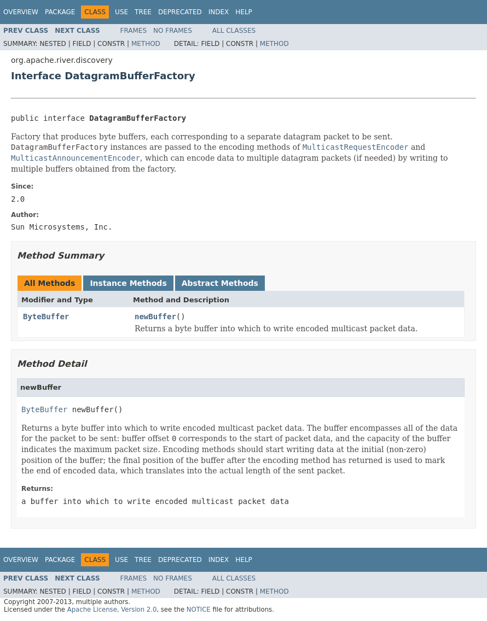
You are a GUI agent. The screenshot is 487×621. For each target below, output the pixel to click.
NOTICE (199, 609)
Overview (20, 12)
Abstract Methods (220, 283)
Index (218, 12)
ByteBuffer (46, 316)
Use (121, 12)
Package (60, 12)
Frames (133, 30)
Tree (143, 12)
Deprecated (180, 12)
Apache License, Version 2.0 (112, 609)
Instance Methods (128, 283)
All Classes (234, 30)
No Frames (172, 30)
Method (145, 44)
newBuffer (155, 316)
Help (243, 12)
